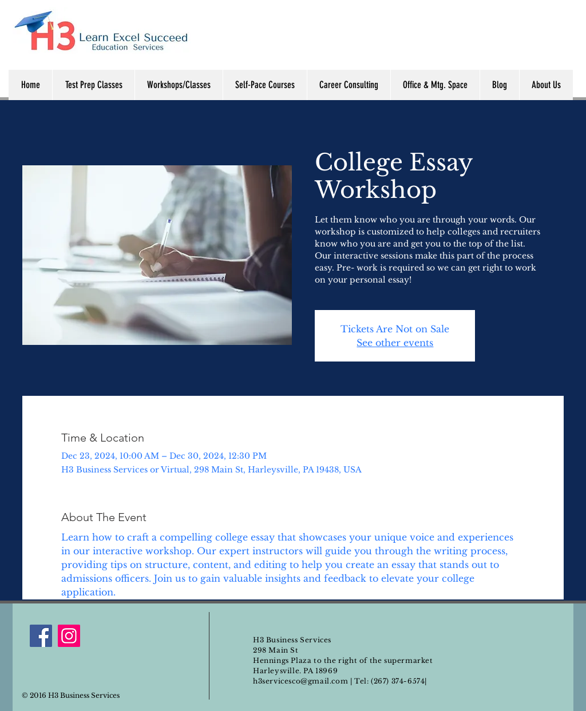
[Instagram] (69, 636)
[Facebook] (41, 636)
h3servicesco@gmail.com (300, 681)
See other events (395, 342)
